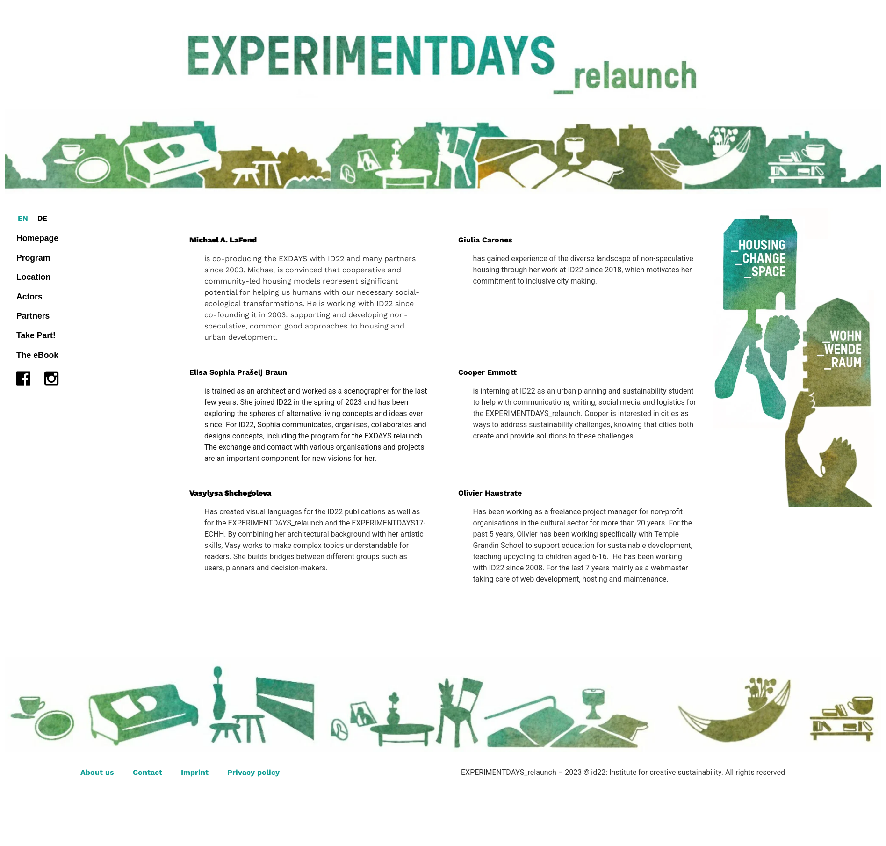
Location (33, 277)
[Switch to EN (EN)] (23, 218)
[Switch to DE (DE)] (42, 218)
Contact (147, 772)
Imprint (195, 772)
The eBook (37, 355)
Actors (29, 296)
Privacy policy (253, 772)
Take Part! (36, 335)
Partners (33, 316)
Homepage (37, 238)
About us (97, 772)
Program (33, 258)
